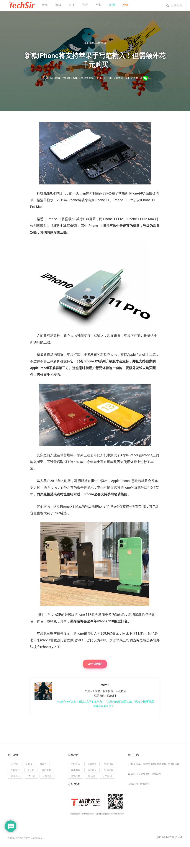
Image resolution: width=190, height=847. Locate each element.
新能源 (28, 764)
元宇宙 (14, 764)
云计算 (31, 776)
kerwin (105, 685)
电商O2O (75, 770)
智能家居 (108, 770)
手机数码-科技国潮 (95, 43)
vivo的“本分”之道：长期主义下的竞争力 (79, 701)
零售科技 (15, 776)
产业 (98, 5)
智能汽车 (108, 764)
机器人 (43, 764)
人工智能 (107, 776)
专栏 (85, 5)
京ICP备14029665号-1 (169, 837)
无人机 (31, 770)
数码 (58, 5)
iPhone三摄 (103, 77)
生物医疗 (15, 770)
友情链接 (133, 783)
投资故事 (75, 776)
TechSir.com (36, 838)
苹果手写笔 (87, 77)
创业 (72, 5)
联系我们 (145, 783)
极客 (45, 5)
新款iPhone (71, 77)
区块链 (91, 776)
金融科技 (92, 764)
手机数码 (75, 764)
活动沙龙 (92, 770)
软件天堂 (47, 776)
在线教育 (46, 770)
